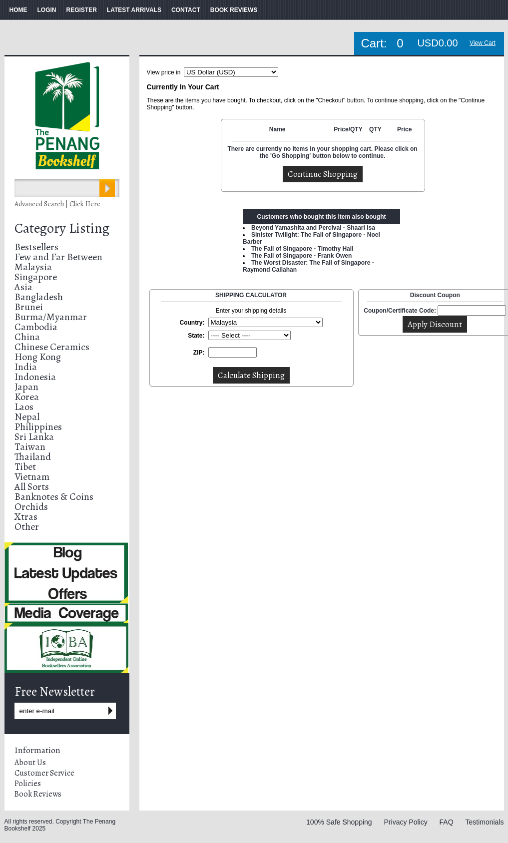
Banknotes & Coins (53, 496)
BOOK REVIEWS (234, 9)
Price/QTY (348, 129)
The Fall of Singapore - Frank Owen (301, 255)
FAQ (447, 822)
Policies (27, 783)
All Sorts (31, 486)
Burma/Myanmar (50, 317)
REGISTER (81, 9)
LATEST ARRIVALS (134, 9)
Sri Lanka (34, 436)
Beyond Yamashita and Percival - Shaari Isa (313, 227)
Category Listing (61, 228)
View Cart (483, 42)
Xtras (25, 516)
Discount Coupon (435, 295)
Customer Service (44, 773)
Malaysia (33, 267)
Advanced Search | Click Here (57, 204)
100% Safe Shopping (339, 822)
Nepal (26, 416)
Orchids (31, 506)
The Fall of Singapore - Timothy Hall (302, 248)
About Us (30, 762)
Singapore (35, 277)
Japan (26, 387)
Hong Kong (37, 357)
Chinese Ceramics (51, 347)
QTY (375, 129)
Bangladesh (38, 297)
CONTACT (185, 9)
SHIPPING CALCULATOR (251, 295)
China (27, 337)
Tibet (25, 466)
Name (277, 129)
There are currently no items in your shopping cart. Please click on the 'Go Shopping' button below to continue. (322, 152)
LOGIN (46, 9)
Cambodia (35, 327)
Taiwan (29, 446)
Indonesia (35, 377)
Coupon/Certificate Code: (400, 310)
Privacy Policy (406, 822)
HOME (18, 9)
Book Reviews (37, 794)
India (25, 367)
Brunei (28, 307)
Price (404, 129)
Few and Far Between (58, 257)
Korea (26, 397)
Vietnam (31, 476)
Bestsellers (36, 247)
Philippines (38, 426)
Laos (23, 407)
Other (26, 526)
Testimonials (484, 822)
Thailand (32, 456)
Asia (23, 287)
